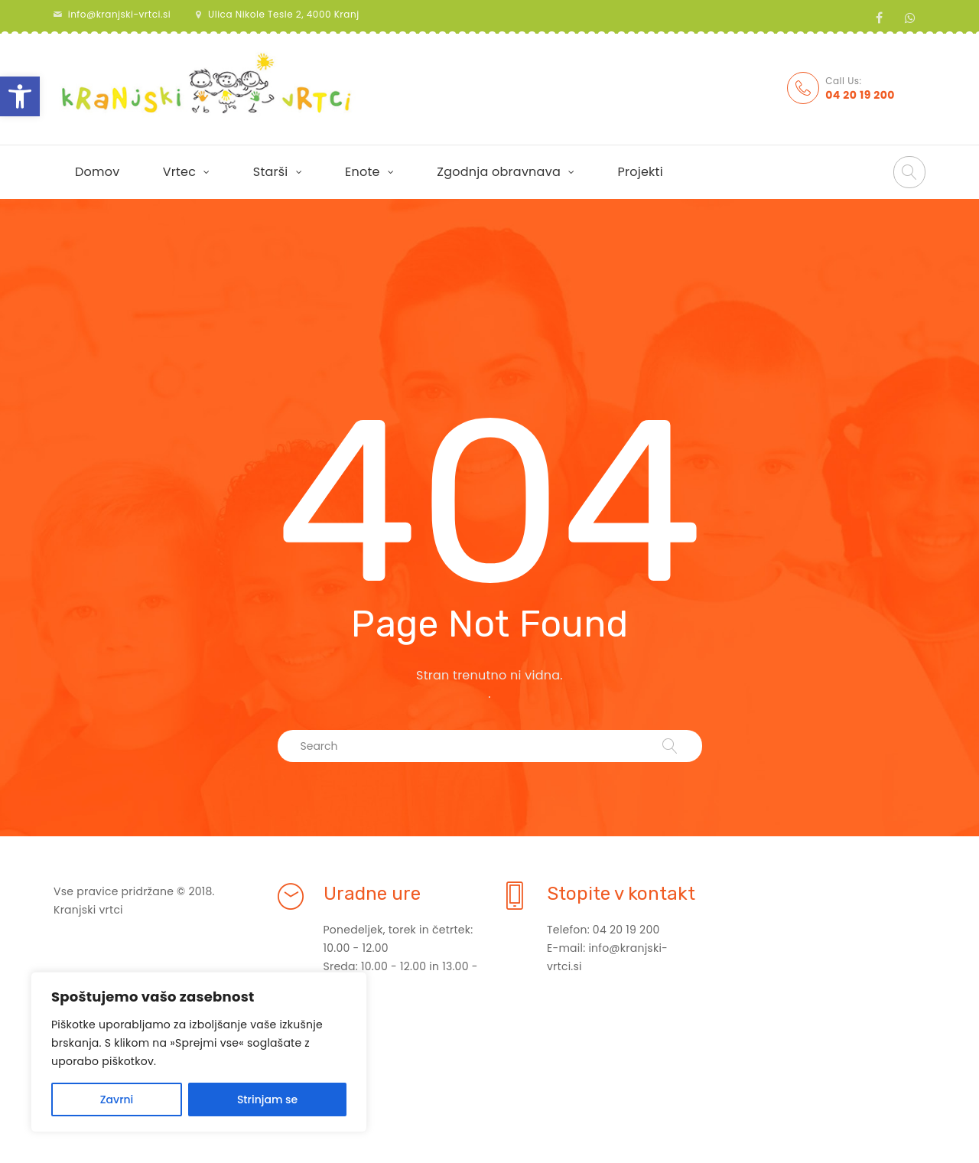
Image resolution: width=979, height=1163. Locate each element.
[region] (199, 1052)
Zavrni (117, 1099)
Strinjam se (267, 1099)
